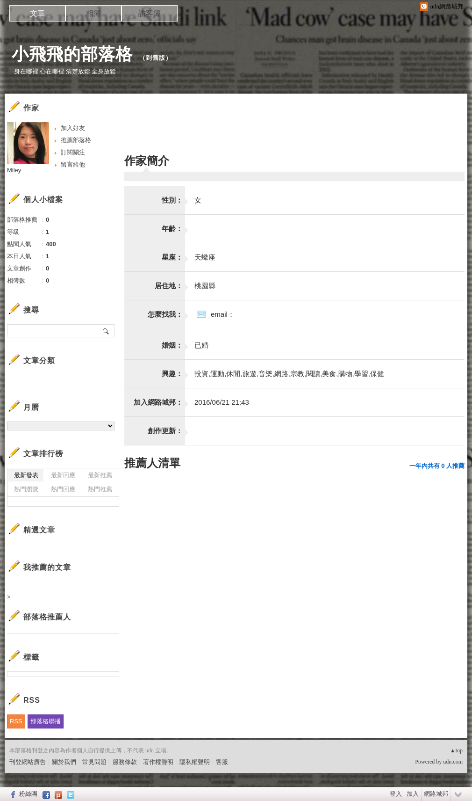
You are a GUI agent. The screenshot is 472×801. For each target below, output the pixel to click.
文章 (37, 13)
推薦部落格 (76, 140)
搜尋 (106, 330)
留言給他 (73, 164)
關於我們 (64, 761)
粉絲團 (28, 793)
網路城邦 (436, 793)
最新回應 (63, 475)
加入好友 (73, 127)
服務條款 (125, 761)
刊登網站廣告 (27, 761)
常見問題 (94, 761)
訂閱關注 (73, 152)
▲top (456, 750)
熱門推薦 (100, 489)
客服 (222, 761)
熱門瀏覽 (26, 489)
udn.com (453, 761)
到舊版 (155, 57)
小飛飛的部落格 (72, 54)
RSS (16, 721)
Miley (14, 170)
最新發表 (26, 475)
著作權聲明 (158, 761)
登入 (396, 793)
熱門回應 (63, 489)
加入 (413, 793)
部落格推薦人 (47, 617)
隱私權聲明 (194, 761)
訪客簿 (149, 13)
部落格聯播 (45, 721)
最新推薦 (100, 475)
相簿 (93, 13)
